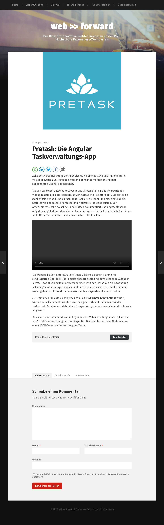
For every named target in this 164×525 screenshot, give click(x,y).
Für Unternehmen (101, 5)
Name (36, 452)
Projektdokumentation (48, 337)
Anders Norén (94, 516)
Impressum (110, 516)
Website (36, 466)
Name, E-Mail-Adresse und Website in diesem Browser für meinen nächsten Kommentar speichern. (81, 482)
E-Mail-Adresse (93, 452)
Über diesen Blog (127, 5)
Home (15, 5)
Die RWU (55, 5)
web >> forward (82, 26)
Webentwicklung (34, 5)
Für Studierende (75, 5)
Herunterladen (118, 337)
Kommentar (38, 409)
